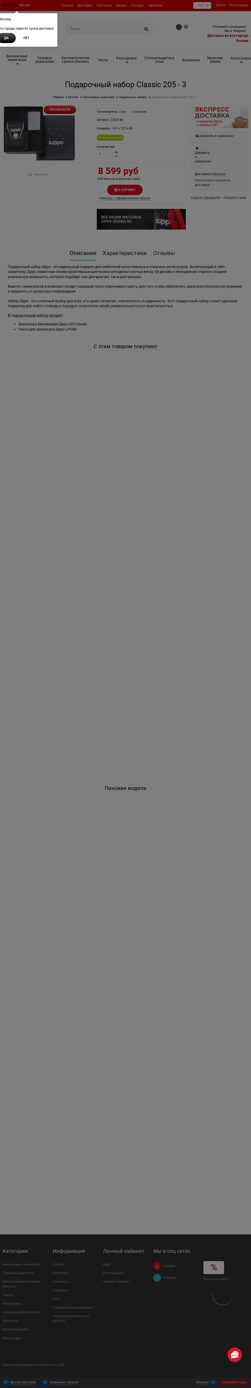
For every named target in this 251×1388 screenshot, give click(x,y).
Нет (26, 38)
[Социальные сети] (234, 1355)
